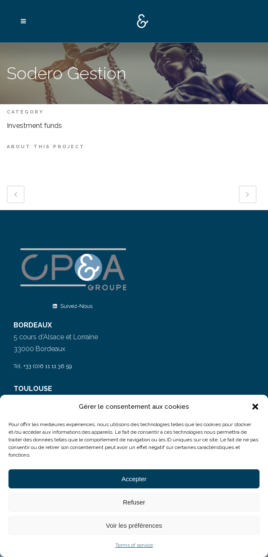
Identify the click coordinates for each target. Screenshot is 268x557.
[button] (255, 406)
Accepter (133, 478)
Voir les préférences (134, 525)
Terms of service (134, 545)
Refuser (134, 502)
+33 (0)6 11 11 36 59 (47, 366)
